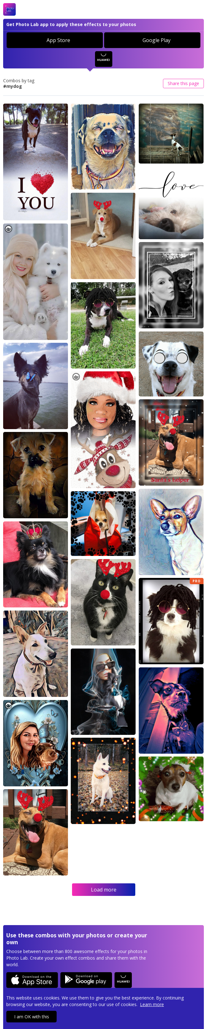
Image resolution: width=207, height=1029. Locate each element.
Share (183, 83)
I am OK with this (31, 1017)
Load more (103, 889)
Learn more (152, 1004)
